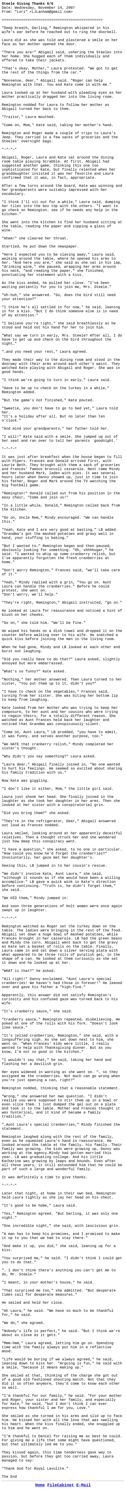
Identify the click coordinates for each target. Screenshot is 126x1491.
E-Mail (83, 1485)
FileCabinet (60, 1485)
